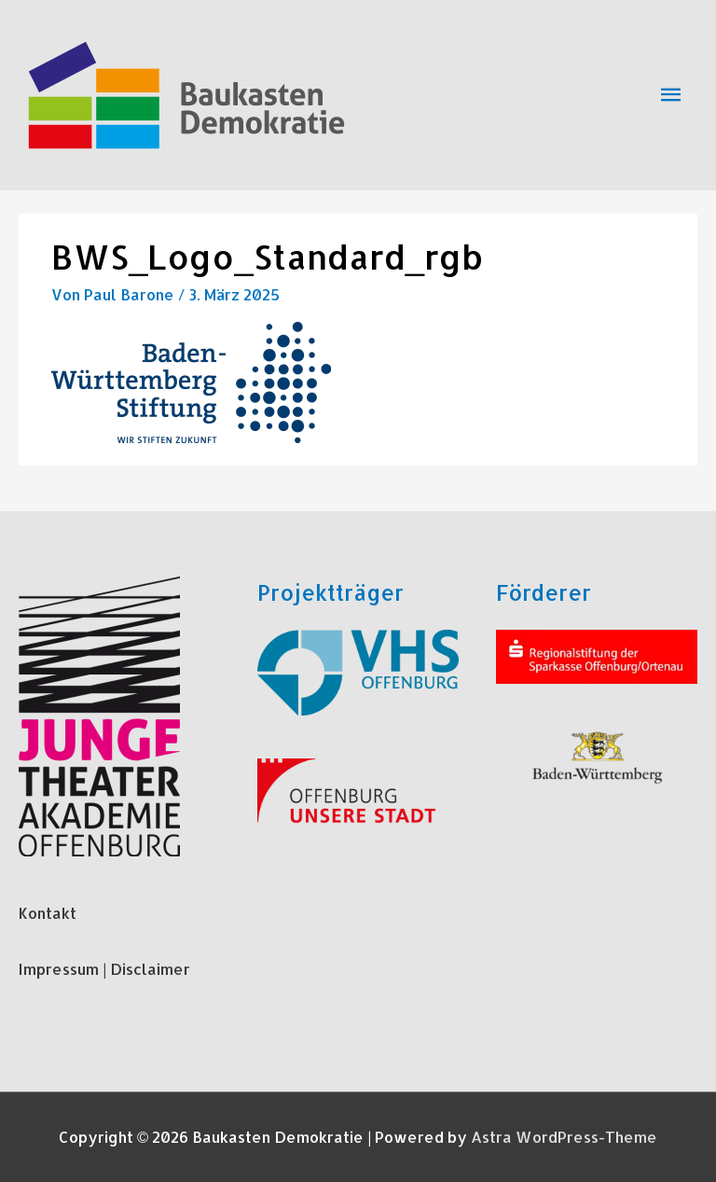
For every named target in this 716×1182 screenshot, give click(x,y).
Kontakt (47, 913)
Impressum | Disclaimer (104, 969)
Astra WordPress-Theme (564, 1137)
